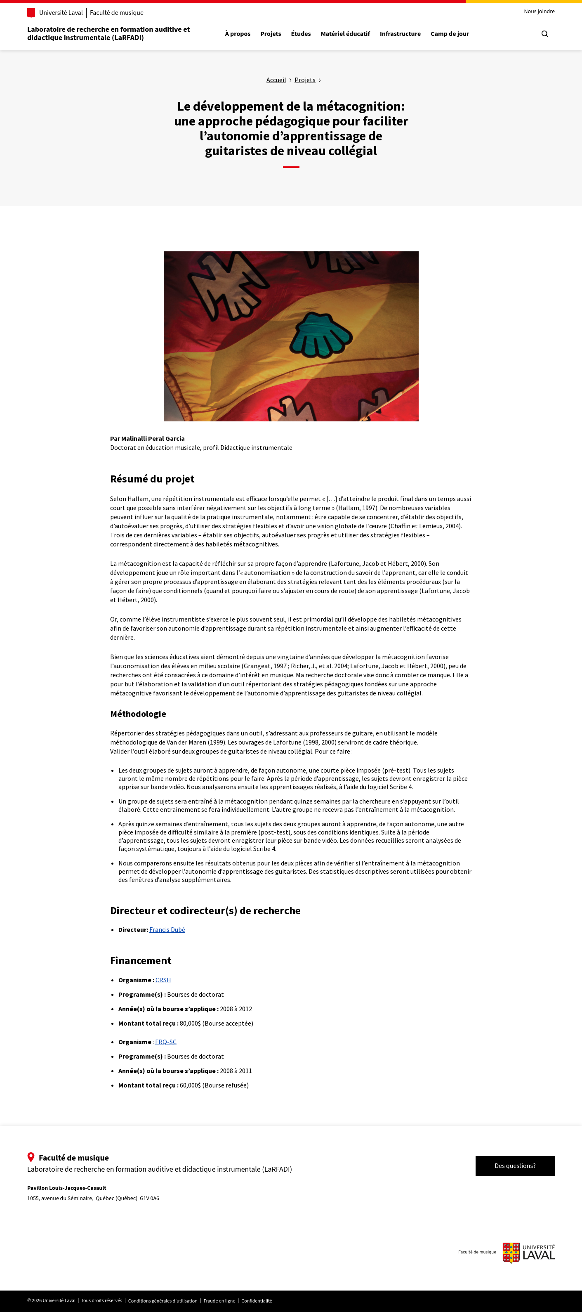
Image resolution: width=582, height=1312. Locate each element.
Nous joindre (539, 11)
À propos (238, 34)
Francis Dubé (167, 929)
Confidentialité (256, 1301)
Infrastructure (400, 34)
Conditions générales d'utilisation (163, 1301)
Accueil (276, 80)
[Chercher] (545, 34)
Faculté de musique (117, 12)
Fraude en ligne (220, 1301)
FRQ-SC (166, 1042)
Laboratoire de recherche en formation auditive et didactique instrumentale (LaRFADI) (108, 33)
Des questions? (515, 1165)
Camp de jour (450, 34)
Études (301, 34)
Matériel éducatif (345, 34)
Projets (270, 34)
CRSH (163, 980)
